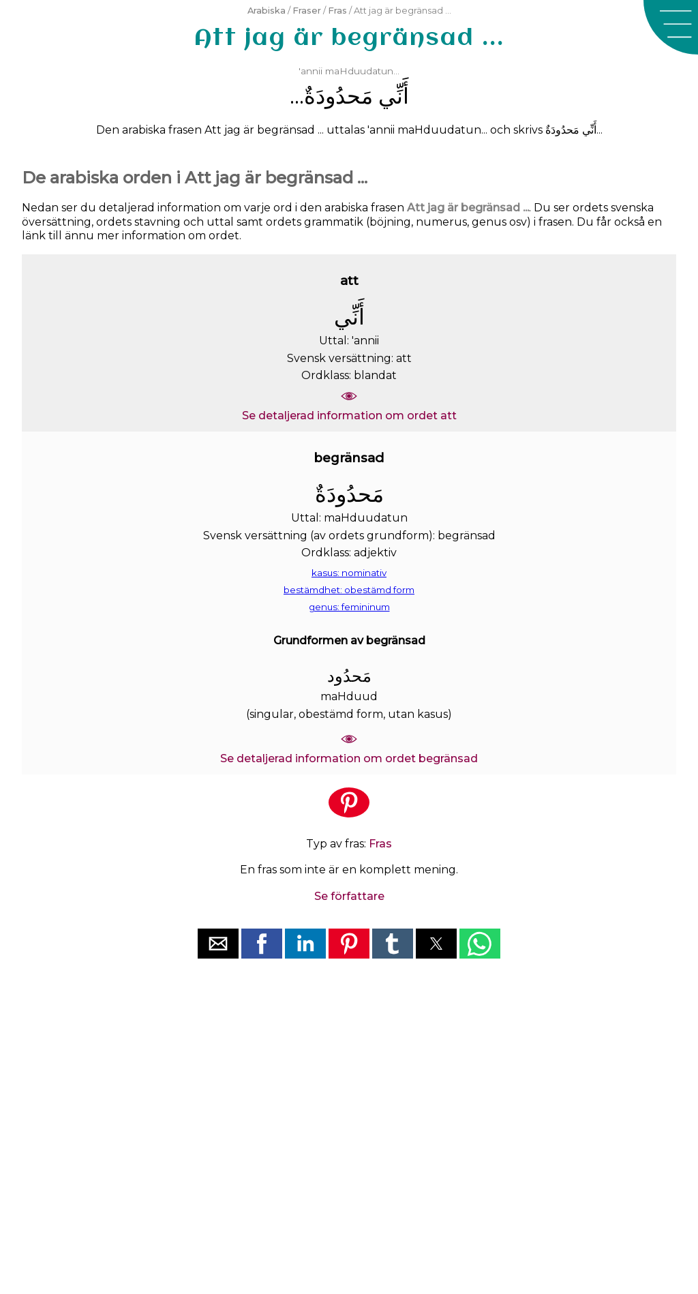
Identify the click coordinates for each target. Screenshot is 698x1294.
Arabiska (266, 10)
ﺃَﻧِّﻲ (393, 95)
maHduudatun (359, 70)
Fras (337, 10)
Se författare (349, 896)
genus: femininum (349, 606)
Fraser (306, 10)
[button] (670, 27)
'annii (310, 70)
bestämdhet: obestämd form (349, 589)
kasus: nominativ (349, 572)
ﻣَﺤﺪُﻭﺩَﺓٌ (338, 95)
